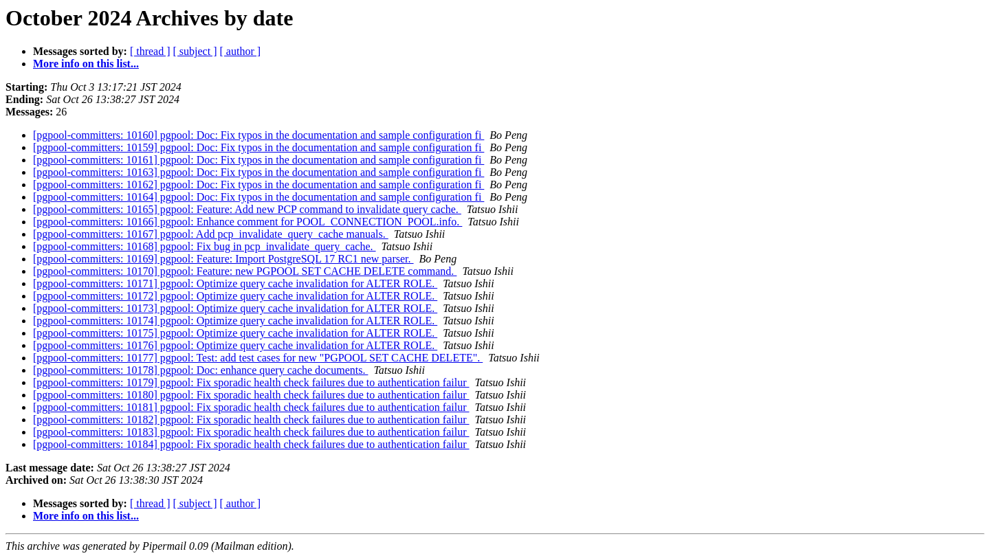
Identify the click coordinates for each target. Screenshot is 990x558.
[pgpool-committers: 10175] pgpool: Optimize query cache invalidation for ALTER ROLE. (235, 333)
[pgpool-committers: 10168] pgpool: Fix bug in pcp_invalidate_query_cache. (204, 246)
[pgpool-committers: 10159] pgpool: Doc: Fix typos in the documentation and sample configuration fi (258, 147)
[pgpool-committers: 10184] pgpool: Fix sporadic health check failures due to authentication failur (251, 444)
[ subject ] (195, 51)
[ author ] (240, 51)
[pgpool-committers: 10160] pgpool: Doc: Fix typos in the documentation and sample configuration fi (258, 135)
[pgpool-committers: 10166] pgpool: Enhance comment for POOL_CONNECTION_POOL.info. (247, 221)
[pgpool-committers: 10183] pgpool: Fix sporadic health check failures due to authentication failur (251, 432)
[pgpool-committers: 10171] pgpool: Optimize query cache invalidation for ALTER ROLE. (235, 283)
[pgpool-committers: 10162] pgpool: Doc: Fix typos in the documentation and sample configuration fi (258, 184)
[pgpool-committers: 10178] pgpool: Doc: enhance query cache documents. (200, 370)
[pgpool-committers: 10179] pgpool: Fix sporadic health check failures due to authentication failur (251, 382)
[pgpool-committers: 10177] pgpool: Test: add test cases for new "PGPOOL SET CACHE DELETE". (258, 358)
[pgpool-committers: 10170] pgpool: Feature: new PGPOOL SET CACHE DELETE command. (244, 271)
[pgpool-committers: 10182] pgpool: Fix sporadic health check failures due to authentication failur (251, 419)
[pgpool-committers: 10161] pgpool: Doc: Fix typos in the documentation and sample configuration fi (258, 160)
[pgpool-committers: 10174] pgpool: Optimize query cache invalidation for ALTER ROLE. (235, 320)
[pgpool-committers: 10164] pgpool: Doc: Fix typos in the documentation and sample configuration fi (258, 197)
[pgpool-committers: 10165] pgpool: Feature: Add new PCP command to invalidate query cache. (247, 209)
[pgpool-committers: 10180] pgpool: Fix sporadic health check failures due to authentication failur (251, 395)
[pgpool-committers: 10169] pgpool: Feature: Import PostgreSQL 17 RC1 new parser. (223, 259)
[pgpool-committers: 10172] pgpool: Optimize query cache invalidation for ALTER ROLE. (235, 296)
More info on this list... (86, 63)
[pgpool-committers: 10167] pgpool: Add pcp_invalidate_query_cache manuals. (210, 234)
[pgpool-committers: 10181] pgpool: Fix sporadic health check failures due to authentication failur (251, 407)
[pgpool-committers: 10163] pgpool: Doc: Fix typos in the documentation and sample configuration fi (258, 172)
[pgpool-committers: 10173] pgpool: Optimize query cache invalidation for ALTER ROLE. (235, 308)
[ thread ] (150, 51)
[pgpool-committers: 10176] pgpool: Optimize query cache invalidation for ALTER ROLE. (235, 345)
